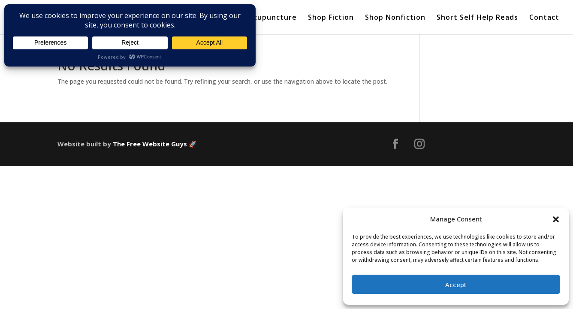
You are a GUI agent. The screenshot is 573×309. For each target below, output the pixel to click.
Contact (544, 18)
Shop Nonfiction (395, 18)
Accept (456, 284)
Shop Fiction (331, 18)
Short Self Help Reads (477, 18)
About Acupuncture (260, 18)
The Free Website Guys (150, 143)
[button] (556, 219)
